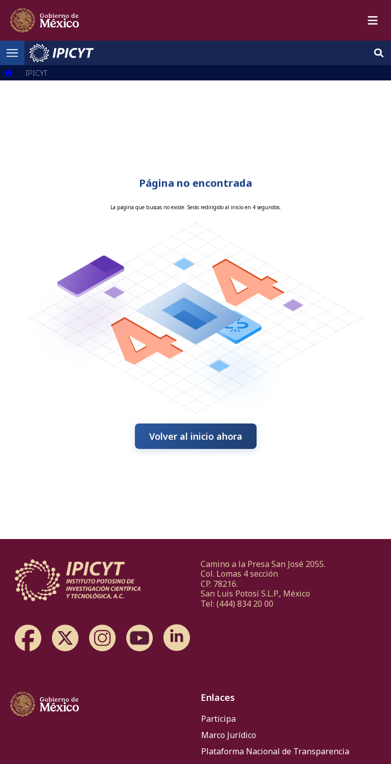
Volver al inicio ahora (195, 436)
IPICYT (36, 73)
